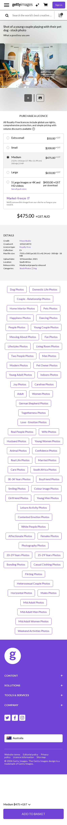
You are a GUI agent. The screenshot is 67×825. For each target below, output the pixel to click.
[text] (32, 15)
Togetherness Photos (33, 425)
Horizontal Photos (21, 605)
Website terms (12, 767)
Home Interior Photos (22, 321)
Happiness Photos (20, 330)
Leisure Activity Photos (33, 520)
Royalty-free (25, 260)
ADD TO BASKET (33, 226)
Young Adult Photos (20, 387)
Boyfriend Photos (49, 491)
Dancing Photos (48, 330)
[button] (33, 65)
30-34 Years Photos (19, 491)
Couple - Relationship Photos (33, 311)
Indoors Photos (49, 387)
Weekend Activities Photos (33, 643)
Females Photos (50, 548)
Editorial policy (30, 767)
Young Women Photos (47, 453)
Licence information (23, 769)
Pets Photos (50, 321)
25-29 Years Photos (49, 567)
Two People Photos (22, 368)
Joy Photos (19, 396)
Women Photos (41, 406)
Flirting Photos (33, 586)
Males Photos (49, 605)
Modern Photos (19, 378)
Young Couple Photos (46, 340)
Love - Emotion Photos (33, 434)
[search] (8, 15)
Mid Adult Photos (33, 615)
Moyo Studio (25, 253)
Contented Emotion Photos (33, 529)
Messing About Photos (22, 349)
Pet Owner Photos (47, 378)
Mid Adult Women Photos (33, 634)
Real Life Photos (20, 472)
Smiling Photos (17, 501)
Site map (41, 769)
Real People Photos (22, 444)
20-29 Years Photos (18, 567)
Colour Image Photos (46, 501)
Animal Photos (18, 463)
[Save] (28, 98)
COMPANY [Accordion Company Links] (33, 717)
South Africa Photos (45, 482)
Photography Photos (34, 558)
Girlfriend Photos (18, 510)
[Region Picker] (33, 751)
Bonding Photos (16, 577)
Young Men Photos (48, 510)
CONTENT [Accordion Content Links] (33, 688)
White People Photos (33, 539)
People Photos (16, 340)
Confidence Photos (46, 463)
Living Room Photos (47, 359)
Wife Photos (49, 444)
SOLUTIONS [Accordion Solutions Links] (33, 698)
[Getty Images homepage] (22, 5)
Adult (20, 406)
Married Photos (47, 472)
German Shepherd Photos (33, 415)
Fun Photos (51, 349)
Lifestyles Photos (18, 359)
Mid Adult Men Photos (33, 624)
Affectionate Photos (20, 548)
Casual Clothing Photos (47, 577)
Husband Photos (16, 453)
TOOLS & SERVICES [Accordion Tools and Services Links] (33, 707)
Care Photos (18, 482)
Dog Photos (17, 302)
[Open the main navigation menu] (6, 5)
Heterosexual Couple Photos (33, 596)
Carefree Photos (44, 396)
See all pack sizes (18, 189)
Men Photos (49, 368)
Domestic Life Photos (44, 302)
